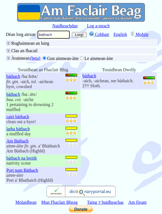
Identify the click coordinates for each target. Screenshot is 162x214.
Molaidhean (25, 202)
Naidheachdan (65, 25)
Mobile (139, 34)
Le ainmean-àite (98, 58)
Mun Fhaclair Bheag (59, 202)
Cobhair (99, 34)
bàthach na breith (21, 158)
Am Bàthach (17, 141)
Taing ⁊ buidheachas (105, 202)
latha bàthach (18, 128)
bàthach (13, 76)
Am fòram (137, 202)
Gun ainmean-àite (63, 58)
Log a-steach (98, 25)
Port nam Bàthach (22, 170)
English (120, 34)
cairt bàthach (17, 116)
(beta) (35, 58)
